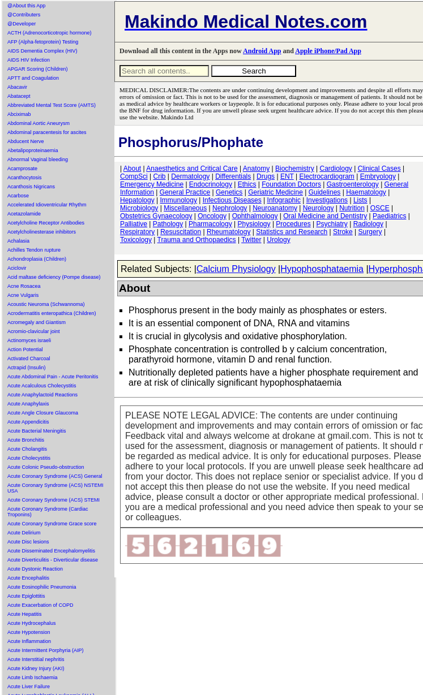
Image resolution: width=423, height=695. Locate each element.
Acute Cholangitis (27, 449)
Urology (278, 240)
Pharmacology (210, 224)
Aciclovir (17, 268)
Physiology (254, 224)
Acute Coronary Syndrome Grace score (52, 523)
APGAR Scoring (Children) (37, 69)
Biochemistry (294, 168)
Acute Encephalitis (28, 578)
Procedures (293, 224)
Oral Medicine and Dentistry (325, 216)
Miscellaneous (185, 208)
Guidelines (325, 192)
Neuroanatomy (275, 208)
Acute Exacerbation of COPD (40, 605)
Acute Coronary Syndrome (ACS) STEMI (53, 500)
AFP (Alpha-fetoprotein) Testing (42, 42)
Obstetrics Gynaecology (156, 216)
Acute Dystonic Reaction (35, 569)
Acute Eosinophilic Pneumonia (41, 587)
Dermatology (190, 176)
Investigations (327, 200)
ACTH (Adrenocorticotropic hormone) (49, 33)
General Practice (185, 192)
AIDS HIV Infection (28, 60)
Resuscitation (180, 232)
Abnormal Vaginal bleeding (37, 159)
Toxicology (136, 240)
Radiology (368, 224)
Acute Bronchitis (25, 440)
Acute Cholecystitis (28, 458)
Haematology (366, 192)
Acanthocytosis (24, 177)
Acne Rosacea (24, 286)
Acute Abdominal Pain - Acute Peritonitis (53, 376)
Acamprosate (22, 168)
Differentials (233, 176)
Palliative (133, 224)
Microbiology (139, 208)
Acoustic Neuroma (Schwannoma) (46, 304)
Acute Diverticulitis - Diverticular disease (52, 560)
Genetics (229, 192)
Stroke (343, 232)
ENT (287, 176)
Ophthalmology (255, 216)
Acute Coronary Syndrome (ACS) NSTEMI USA (55, 488)
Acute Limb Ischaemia (32, 677)
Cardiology (335, 168)
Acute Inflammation (29, 641)
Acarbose (18, 195)
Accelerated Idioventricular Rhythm (47, 205)
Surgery (370, 232)
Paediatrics (389, 216)
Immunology (178, 200)
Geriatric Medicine (275, 192)
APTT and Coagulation (33, 78)
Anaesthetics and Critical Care (191, 168)
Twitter (251, 240)
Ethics (247, 184)
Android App (262, 51)
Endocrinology (210, 184)
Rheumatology (228, 232)
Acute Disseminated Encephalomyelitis (51, 551)
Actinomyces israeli (29, 340)
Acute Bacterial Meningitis (36, 431)
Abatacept (19, 96)
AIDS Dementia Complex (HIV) (42, 51)
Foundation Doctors (291, 184)
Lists (360, 200)
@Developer (21, 24)
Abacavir (17, 87)
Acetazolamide (24, 214)
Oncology (212, 216)
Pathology (168, 224)
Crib (159, 176)
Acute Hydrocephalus (31, 623)
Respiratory (137, 232)
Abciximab (19, 114)
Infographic (284, 200)
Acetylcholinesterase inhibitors (41, 232)
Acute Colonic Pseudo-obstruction (45, 467)
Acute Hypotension (28, 632)
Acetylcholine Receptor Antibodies (45, 223)
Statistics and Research (291, 232)
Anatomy (256, 168)
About (132, 168)
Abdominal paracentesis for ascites (47, 132)
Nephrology (229, 208)
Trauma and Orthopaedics (196, 240)
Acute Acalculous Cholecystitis (41, 385)
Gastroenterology (353, 184)
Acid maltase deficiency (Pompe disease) (54, 277)
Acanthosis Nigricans (31, 186)
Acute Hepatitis (24, 614)
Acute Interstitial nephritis (36, 659)
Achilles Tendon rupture (34, 250)
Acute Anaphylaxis (28, 404)
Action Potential (25, 349)
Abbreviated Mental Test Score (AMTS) (51, 105)
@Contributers (23, 15)
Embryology (378, 176)
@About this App (26, 5)
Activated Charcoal (28, 358)
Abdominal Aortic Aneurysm (38, 123)
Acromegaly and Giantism (36, 322)
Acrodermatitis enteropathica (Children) (51, 313)
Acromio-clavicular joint (33, 331)
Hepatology (137, 200)
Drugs (266, 176)
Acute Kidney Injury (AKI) (36, 668)
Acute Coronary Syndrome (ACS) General (54, 476)
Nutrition (352, 208)
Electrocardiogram (326, 176)
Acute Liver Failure (28, 686)
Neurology (318, 208)
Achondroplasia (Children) (36, 259)
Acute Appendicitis (28, 422)
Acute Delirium (24, 533)
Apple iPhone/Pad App (328, 51)
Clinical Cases (379, 168)
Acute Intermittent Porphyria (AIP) (45, 650)
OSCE (380, 208)
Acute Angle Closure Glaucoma (42, 413)
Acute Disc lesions (28, 542)
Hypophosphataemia (322, 269)
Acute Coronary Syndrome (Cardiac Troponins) (47, 511)
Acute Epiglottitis (26, 596)
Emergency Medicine (151, 184)
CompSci (134, 176)
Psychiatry (332, 224)
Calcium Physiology (236, 269)
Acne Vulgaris (23, 295)
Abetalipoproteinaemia (32, 150)
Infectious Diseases (232, 200)
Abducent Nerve (25, 141)
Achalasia (18, 241)
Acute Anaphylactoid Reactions (42, 395)
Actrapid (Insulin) (26, 367)
